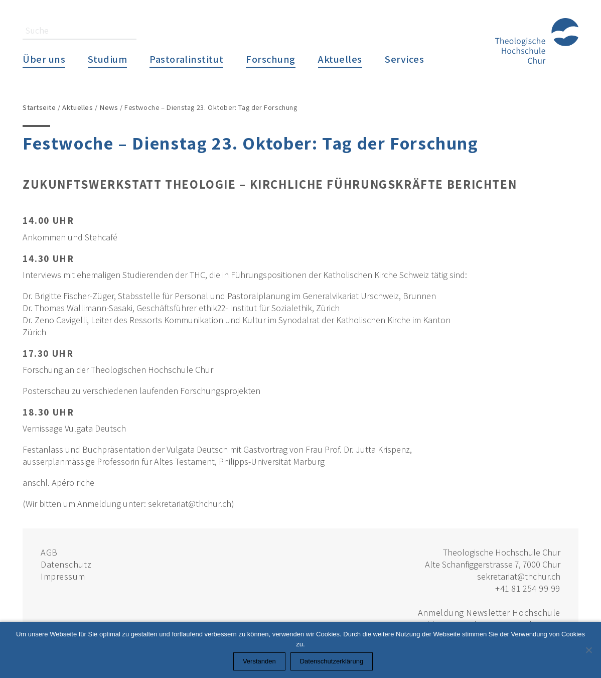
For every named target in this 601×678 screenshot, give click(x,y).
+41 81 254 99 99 (527, 588)
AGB (49, 552)
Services (404, 59)
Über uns (44, 59)
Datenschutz (66, 564)
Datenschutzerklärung (331, 661)
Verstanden (259, 661)
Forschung (270, 59)
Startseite (39, 107)
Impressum (63, 576)
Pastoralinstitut (186, 59)
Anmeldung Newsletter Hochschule (489, 612)
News (108, 107)
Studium (107, 59)
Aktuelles (340, 59)
